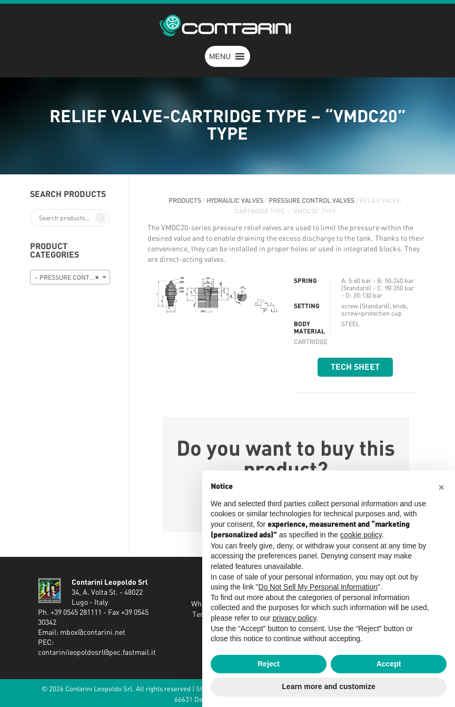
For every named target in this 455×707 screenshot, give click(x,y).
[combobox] (70, 277)
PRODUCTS (185, 201)
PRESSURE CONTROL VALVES (311, 201)
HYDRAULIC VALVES (234, 201)
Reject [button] (269, 664)
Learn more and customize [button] (328, 686)
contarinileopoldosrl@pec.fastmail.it (97, 652)
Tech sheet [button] (355, 367)
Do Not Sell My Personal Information (318, 587)
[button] (220, 56)
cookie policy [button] (361, 535)
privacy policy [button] (294, 618)
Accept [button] (389, 664)
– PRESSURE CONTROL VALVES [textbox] (72, 277)
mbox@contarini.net (92, 632)
